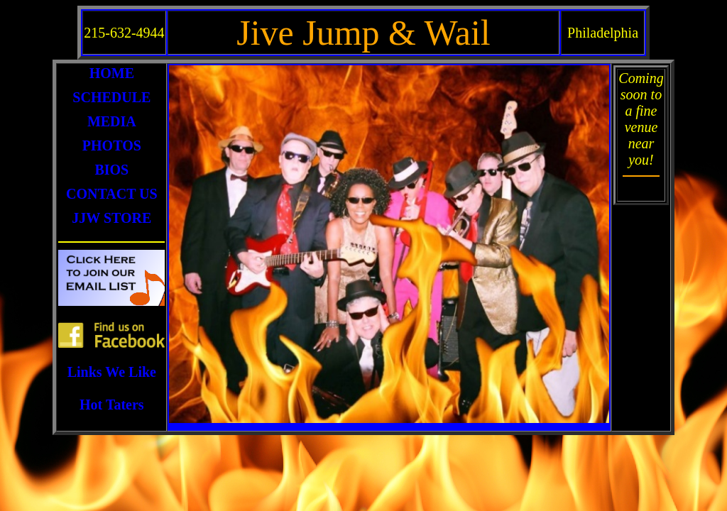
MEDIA (111, 121)
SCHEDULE (111, 97)
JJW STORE (111, 218)
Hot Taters (112, 404)
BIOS (111, 169)
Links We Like (111, 372)
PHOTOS (111, 145)
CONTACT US (112, 194)
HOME (111, 73)
